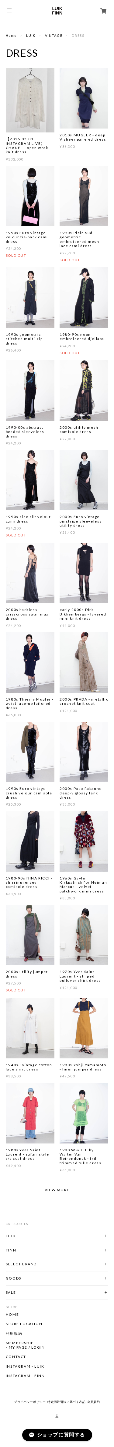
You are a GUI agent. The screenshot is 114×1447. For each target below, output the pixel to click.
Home (11, 35)
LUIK (30, 35)
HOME (12, 1314)
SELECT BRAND (21, 1264)
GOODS (13, 1278)
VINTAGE (53, 35)
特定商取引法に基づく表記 (66, 1402)
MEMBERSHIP (20, 1343)
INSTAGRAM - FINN (25, 1376)
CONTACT (16, 1357)
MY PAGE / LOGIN (27, 1347)
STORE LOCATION (24, 1324)
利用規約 (14, 1333)
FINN (11, 1250)
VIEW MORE (57, 1190)
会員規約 (93, 1402)
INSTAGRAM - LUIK (25, 1366)
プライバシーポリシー (30, 1402)
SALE (11, 1292)
